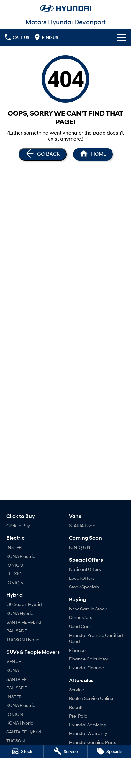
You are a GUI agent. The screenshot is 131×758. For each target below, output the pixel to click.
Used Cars (80, 626)
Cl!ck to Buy (18, 525)
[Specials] (109, 751)
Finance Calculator (88, 658)
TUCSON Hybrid (23, 639)
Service (76, 689)
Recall (75, 707)
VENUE (13, 661)
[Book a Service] (65, 751)
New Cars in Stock (88, 608)
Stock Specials (84, 586)
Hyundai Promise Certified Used (96, 638)
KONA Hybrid (20, 613)
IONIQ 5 (14, 582)
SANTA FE (16, 679)
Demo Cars (80, 617)
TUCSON (15, 740)
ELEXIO (14, 573)
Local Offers (82, 578)
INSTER (14, 547)
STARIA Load (82, 525)
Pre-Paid (78, 715)
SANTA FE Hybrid (23, 622)
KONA (12, 670)
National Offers (85, 569)
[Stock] (21, 751)
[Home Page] (65, 8)
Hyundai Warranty (88, 733)
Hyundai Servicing (87, 724)
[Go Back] (43, 154)
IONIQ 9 (14, 565)
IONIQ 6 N (79, 547)
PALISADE (16, 630)
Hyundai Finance (86, 667)
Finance (77, 650)
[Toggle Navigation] (121, 37)
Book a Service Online (91, 698)
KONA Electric (20, 556)
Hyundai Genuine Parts (92, 742)
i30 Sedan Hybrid (24, 604)
